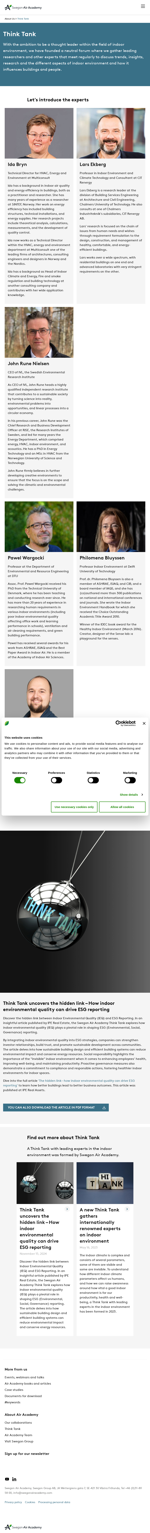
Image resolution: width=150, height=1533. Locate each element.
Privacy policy (13, 1502)
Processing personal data (54, 1502)
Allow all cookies (122, 806)
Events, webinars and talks (24, 1377)
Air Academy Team (18, 1435)
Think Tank (23, 19)
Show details (129, 794)
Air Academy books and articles (28, 1383)
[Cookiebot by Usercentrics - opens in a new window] (118, 723)
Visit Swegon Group (19, 1441)
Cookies (30, 1502)
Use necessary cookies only (74, 806)
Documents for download (23, 1396)
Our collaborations (18, 1422)
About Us (10, 19)
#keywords (12, 1402)
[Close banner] (144, 723)
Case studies (14, 1390)
